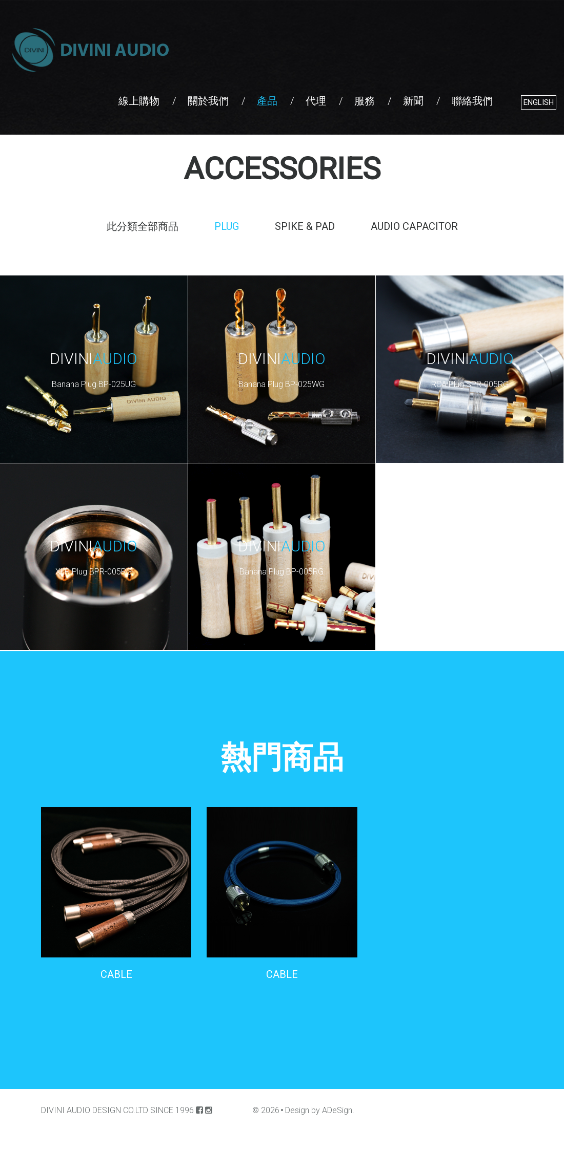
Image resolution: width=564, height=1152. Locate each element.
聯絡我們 (472, 100)
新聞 (413, 100)
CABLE (116, 974)
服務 (364, 100)
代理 (316, 100)
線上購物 (138, 100)
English (538, 102)
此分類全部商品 (142, 226)
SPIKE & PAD (305, 226)
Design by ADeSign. (319, 1110)
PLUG (226, 226)
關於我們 (208, 100)
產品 (267, 100)
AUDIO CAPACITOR (414, 226)
